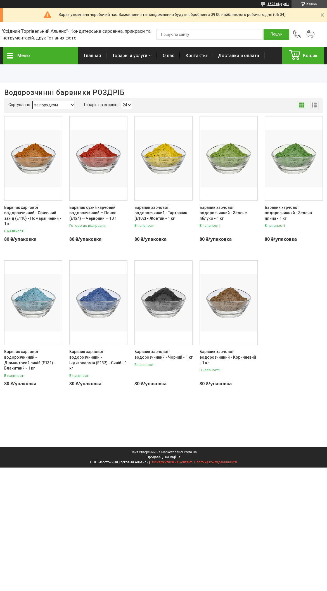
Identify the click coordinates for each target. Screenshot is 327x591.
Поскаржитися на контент (171, 462)
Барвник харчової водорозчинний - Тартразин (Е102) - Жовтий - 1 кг (160, 213)
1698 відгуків (278, 4)
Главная (92, 55)
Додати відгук (310, 34)
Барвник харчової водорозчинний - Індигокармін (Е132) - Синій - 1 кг (98, 359)
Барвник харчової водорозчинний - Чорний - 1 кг (163, 354)
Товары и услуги (129, 55)
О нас (168, 55)
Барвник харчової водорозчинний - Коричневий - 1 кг (228, 357)
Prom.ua (190, 452)
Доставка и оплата (238, 55)
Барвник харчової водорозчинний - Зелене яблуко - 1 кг (223, 213)
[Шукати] (276, 34)
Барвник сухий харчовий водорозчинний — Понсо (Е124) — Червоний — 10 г (93, 213)
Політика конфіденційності (215, 462)
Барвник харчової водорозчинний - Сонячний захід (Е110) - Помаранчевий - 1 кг (32, 215)
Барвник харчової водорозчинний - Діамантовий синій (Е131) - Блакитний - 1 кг (30, 359)
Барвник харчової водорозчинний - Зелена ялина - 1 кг (288, 213)
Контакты (196, 55)
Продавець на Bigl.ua (164, 457)
